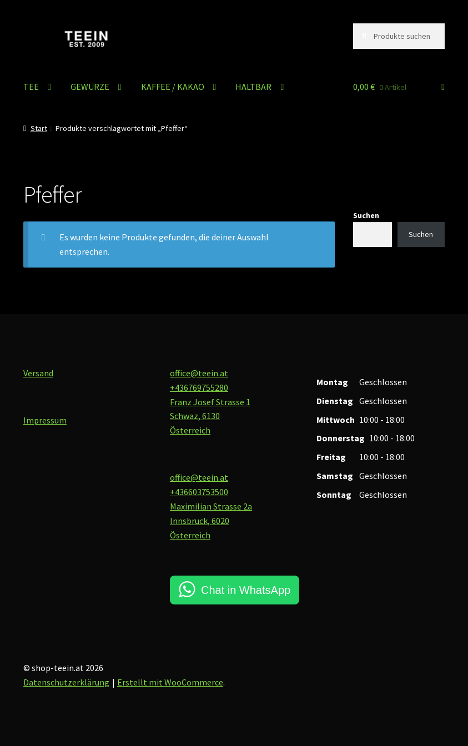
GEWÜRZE (90, 86)
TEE (31, 86)
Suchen (366, 215)
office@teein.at (199, 373)
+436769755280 (199, 387)
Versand (38, 373)
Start (39, 128)
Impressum (45, 420)
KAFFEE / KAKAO (172, 86)
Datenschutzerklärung (66, 682)
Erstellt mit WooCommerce (170, 682)
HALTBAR (253, 86)
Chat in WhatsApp (245, 590)
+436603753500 (199, 491)
